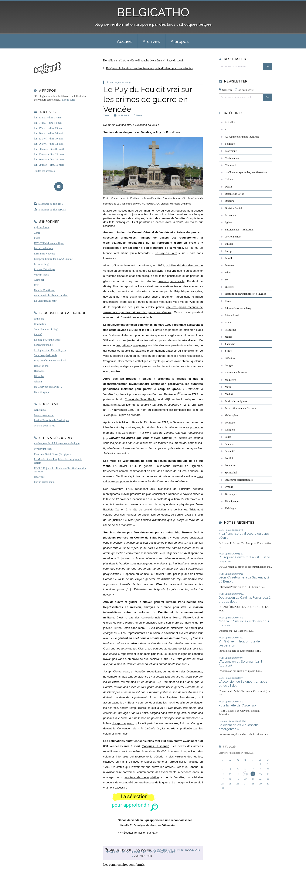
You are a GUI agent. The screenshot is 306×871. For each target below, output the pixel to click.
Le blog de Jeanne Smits (47, 339)
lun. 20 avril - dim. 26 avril (49, 133)
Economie (230, 215)
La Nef (38, 334)
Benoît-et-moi (41, 365)
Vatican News (41, 274)
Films (228, 272)
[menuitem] (124, 41)
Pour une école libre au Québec (51, 295)
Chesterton (40, 324)
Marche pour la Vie (44, 425)
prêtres (125, 345)
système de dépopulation (142, 777)
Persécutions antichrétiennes (240, 408)
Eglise (120, 852)
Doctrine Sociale (234, 208)
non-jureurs (140, 345)
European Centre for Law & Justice (53, 258)
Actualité (160, 849)
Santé (228, 436)
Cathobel (39, 279)
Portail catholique (43, 248)
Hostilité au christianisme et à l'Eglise (245, 293)
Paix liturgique (42, 392)
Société (229, 458)
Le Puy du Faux (166, 253)
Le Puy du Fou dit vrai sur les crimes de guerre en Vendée (147, 99)
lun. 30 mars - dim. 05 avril (49, 149)
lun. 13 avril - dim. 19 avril (49, 138)
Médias (229, 393)
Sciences (229, 444)
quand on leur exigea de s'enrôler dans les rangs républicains (163, 355)
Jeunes (228, 336)
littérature (230, 358)
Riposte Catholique (44, 269)
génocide (187, 782)
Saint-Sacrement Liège (46, 329)
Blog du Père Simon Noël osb (50, 360)
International (232, 315)
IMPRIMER (121, 115)
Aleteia (38, 381)
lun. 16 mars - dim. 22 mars (49, 159)
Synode (229, 486)
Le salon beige (42, 264)
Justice (228, 351)
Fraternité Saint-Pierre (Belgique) (52, 454)
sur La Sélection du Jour (142, 124)
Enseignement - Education (239, 229)
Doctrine (229, 200)
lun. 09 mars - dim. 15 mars (49, 164)
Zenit (37, 232)
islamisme (230, 329)
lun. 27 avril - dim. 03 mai (48, 128)
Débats (110, 852)
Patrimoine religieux (236, 401)
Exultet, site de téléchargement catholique (56, 443)
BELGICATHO (153, 12)
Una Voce (39, 476)
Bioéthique (231, 150)
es (134, 514)
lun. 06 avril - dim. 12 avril (49, 143)
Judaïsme (230, 343)
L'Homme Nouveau (44, 253)
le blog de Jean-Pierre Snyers (50, 350)
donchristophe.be (43, 344)
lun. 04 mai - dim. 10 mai (48, 122)
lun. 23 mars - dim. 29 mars (49, 154)
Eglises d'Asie (41, 227)
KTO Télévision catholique (49, 243)
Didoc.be (39, 376)
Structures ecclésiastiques (239, 479)
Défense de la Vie (234, 193)
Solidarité (230, 465)
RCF (36, 285)
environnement (233, 236)
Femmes (229, 265)
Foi (128, 852)
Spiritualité (231, 472)
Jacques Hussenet (155, 746)
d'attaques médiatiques (128, 242)
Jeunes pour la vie (44, 415)
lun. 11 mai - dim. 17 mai (48, 117)
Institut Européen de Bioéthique (51, 420)
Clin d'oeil (230, 165)
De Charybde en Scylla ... (48, 386)
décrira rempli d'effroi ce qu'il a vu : (142, 707)
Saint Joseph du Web (45, 355)
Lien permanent (118, 849)
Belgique (230, 143)
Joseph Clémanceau (116, 671)
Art (226, 129)
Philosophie (231, 415)
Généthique (40, 409)
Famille (229, 258)
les (118, 345)
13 (245, 774)
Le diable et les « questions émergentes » (239, 727)
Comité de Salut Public (140, 399)
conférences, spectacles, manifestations (246, 172)
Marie (228, 386)
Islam (228, 322)
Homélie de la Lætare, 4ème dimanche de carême (132, 60)
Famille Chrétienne (44, 290)
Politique (149, 852)
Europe (229, 251)
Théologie (230, 508)
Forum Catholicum (44, 481)
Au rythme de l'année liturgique (242, 136)
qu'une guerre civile (171, 281)
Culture (194, 849)
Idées (228, 301)
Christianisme (177, 849)
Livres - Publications (236, 372)
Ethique (229, 243)
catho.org (39, 318)
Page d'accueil (175, 60)
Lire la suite (68, 99)
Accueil (124, 41)
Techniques (231, 494)
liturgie (229, 365)
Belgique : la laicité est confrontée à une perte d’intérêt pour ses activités (149, 68)
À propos (180, 41)
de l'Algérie (192, 301)
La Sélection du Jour (45, 300)
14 (253, 774)
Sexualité (230, 451)
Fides (37, 237)
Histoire (136, 852)
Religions (230, 429)
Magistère (230, 379)
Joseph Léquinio (122, 723)
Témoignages (166, 852)
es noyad (127, 514)
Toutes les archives (44, 170)
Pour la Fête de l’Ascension (238, 705)
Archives (151, 41)
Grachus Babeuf (187, 767)
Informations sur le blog (238, 308)
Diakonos (39, 370)
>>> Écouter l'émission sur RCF (138, 832)
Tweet (106, 115)
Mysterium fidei (43, 448)
